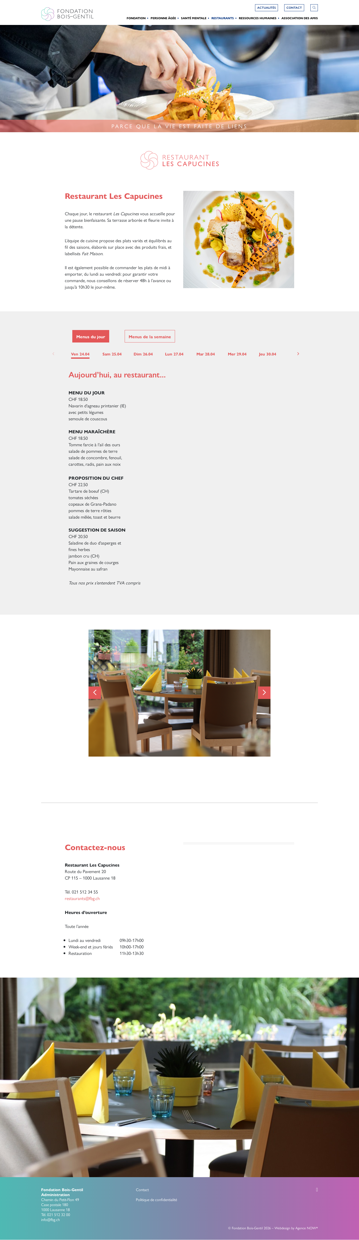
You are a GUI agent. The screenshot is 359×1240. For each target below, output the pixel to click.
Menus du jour (90, 336)
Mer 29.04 (237, 354)
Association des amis (299, 18)
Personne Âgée (163, 18)
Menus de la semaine (150, 336)
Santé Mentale (193, 18)
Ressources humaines (257, 18)
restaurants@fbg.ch (82, 898)
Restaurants (222, 18)
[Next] (297, 353)
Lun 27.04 (174, 354)
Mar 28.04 (205, 354)
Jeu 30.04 (267, 354)
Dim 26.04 (143, 354)
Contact (142, 1189)
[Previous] (95, 692)
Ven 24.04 (80, 354)
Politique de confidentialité (156, 1199)
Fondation (136, 18)
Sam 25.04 (112, 354)
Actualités (266, 7)
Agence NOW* (306, 1227)
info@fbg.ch (50, 1219)
